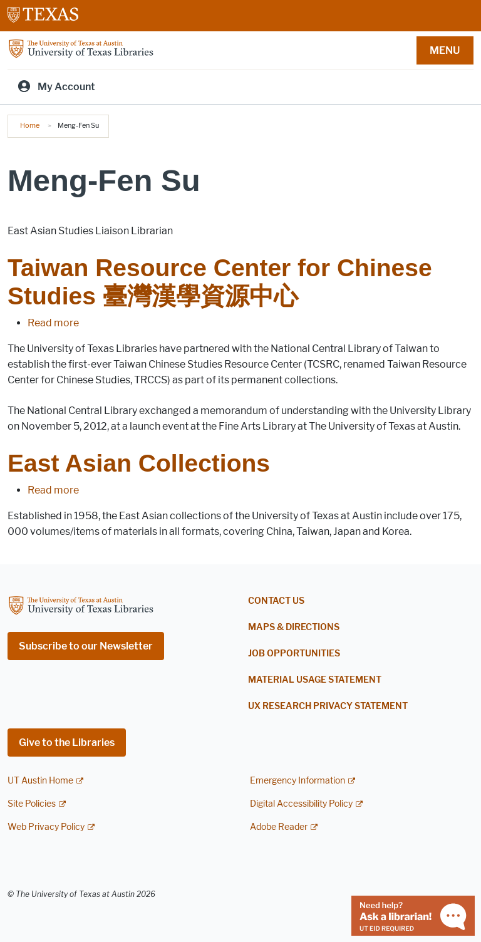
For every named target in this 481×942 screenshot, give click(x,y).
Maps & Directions (293, 627)
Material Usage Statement (314, 680)
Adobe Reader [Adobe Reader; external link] (279, 827)
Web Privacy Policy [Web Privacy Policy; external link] (46, 827)
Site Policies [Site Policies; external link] (32, 804)
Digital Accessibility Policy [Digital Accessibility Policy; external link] (301, 804)
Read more (53, 323)
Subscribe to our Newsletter (86, 646)
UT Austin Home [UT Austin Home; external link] (40, 780)
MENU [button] (445, 50)
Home (29, 125)
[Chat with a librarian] (413, 915)
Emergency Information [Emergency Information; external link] (297, 780)
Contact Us (276, 601)
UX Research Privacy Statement (328, 706)
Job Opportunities (294, 653)
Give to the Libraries (67, 742)
